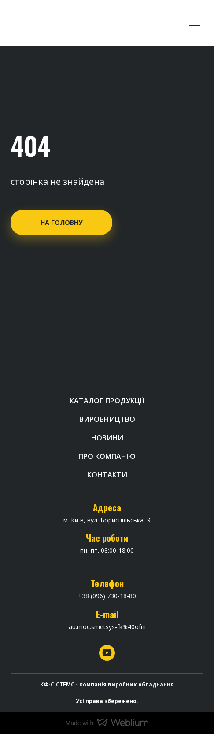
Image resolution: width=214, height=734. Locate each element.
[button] (61, 222)
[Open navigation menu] (194, 22)
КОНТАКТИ (107, 475)
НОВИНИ (107, 438)
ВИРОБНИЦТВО (107, 419)
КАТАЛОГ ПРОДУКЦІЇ (107, 401)
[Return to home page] (44, 22)
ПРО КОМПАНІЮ (107, 456)
